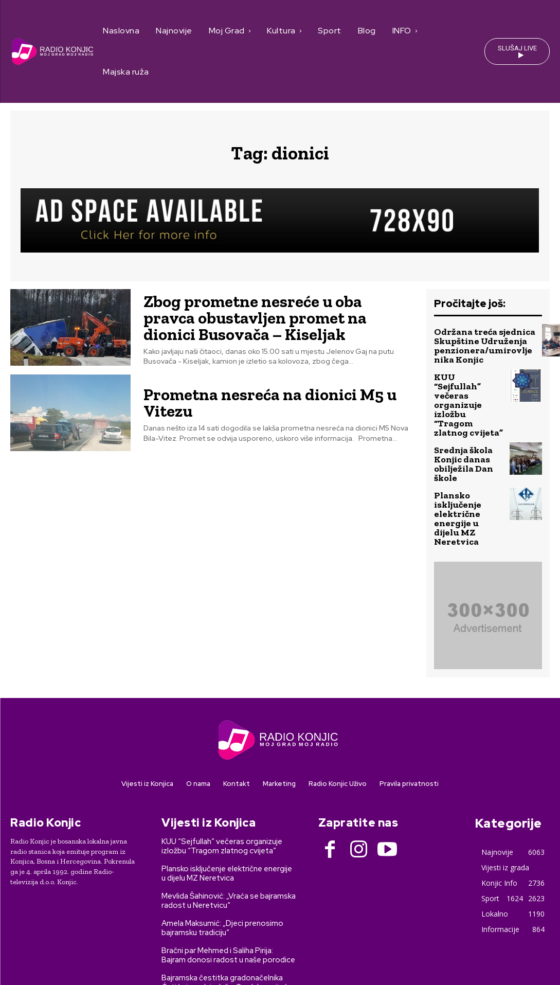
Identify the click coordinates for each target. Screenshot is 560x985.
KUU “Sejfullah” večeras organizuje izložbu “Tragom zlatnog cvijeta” (467, 379)
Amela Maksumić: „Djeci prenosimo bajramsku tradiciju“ (222, 851)
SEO (184, 958)
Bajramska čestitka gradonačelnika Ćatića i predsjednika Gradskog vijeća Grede (226, 910)
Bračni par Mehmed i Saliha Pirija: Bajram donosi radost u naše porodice (228, 878)
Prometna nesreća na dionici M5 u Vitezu (276, 401)
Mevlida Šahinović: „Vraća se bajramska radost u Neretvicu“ (228, 823)
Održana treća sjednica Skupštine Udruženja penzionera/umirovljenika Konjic (481, 341)
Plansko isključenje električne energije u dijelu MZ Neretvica (468, 454)
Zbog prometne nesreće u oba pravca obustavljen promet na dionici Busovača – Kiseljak (274, 317)
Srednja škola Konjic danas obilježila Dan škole (468, 416)
